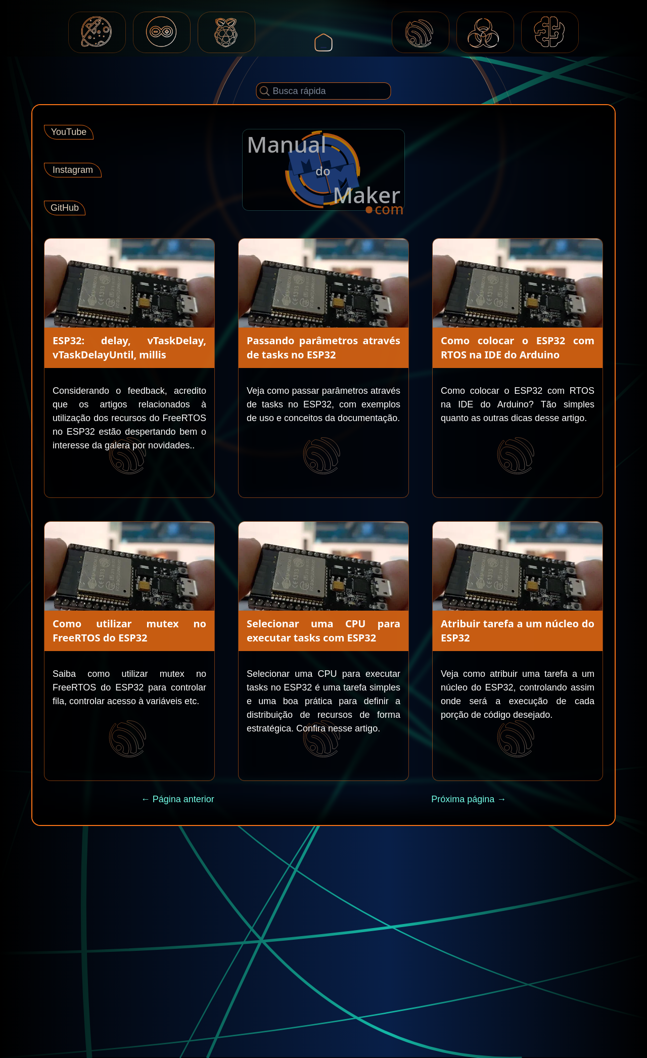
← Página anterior (177, 799)
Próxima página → (468, 799)
